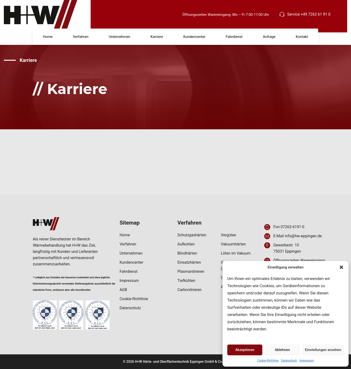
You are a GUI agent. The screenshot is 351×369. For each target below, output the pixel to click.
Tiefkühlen (186, 280)
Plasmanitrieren (190, 271)
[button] (341, 267)
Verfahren (80, 37)
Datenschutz (289, 360)
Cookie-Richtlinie (268, 360)
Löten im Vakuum (236, 253)
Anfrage (269, 37)
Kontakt (302, 37)
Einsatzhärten (189, 262)
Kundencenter (194, 37)
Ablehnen (282, 350)
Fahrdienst (234, 37)
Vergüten (228, 235)
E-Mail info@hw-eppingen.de (297, 236)
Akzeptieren (244, 350)
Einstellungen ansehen (323, 350)
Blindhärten (187, 253)
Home (48, 37)
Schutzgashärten (191, 235)
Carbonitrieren (189, 289)
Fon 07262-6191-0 (288, 227)
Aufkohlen (186, 244)
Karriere (157, 37)
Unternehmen (119, 37)
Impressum (306, 360)
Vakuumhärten (233, 244)
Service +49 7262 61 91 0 (308, 14)
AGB (123, 289)
